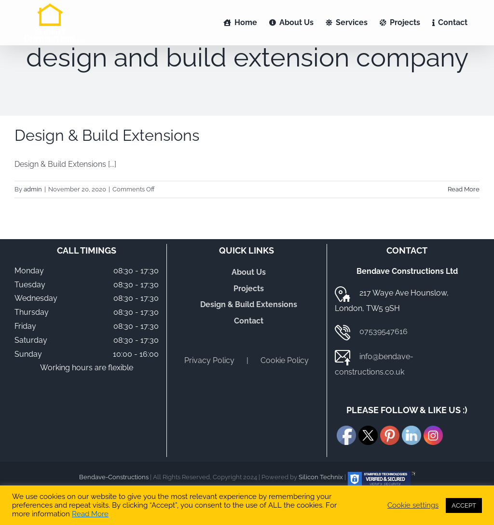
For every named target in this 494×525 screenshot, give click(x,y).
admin (33, 189)
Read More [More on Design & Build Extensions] (464, 189)
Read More (90, 514)
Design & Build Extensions (106, 135)
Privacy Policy (209, 360)
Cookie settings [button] (413, 505)
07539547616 (383, 331)
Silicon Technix (321, 477)
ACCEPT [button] (464, 505)
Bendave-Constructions (114, 477)
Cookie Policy (285, 360)
